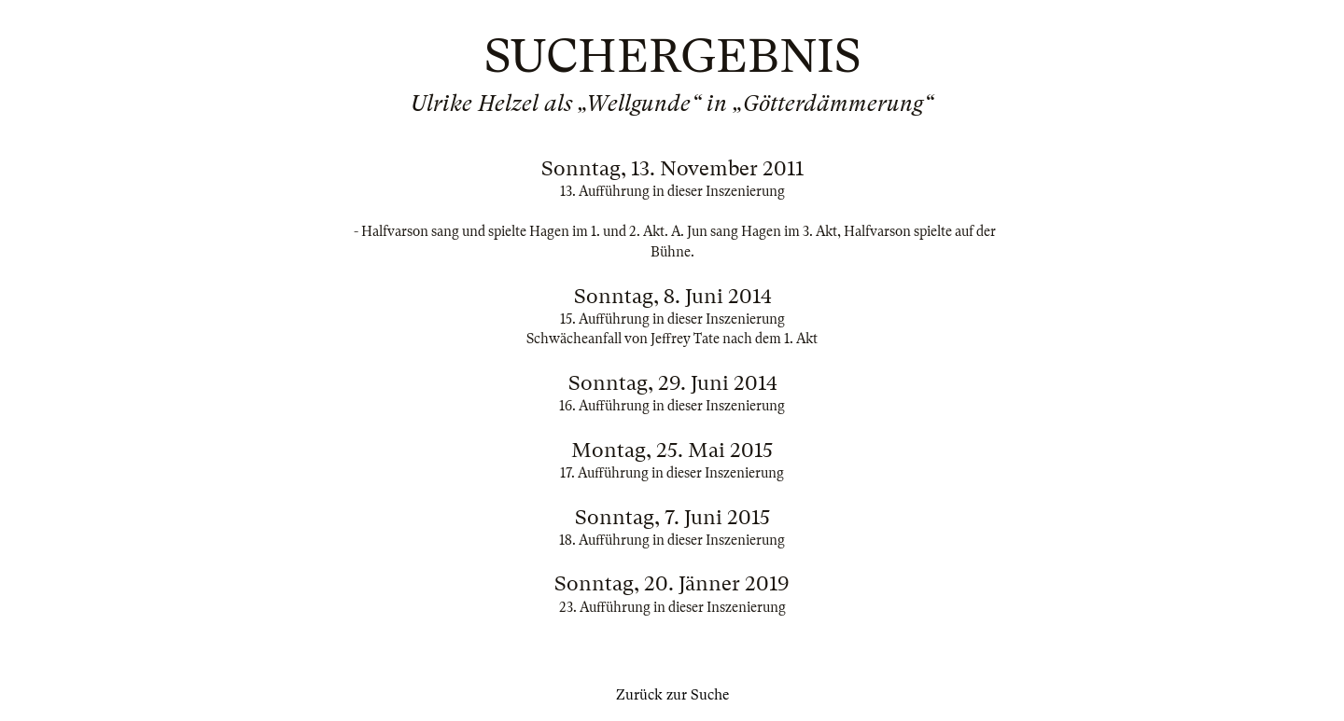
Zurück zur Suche (672, 694)
